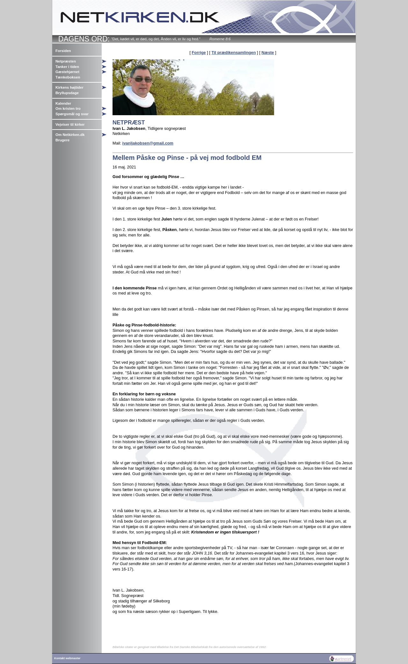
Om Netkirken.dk (70, 135)
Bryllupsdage (67, 93)
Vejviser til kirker (70, 124)
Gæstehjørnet (67, 72)
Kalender (63, 103)
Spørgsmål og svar (72, 114)
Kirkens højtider (69, 87)
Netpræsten (65, 61)
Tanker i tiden (67, 67)
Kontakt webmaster (67, 658)
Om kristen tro (68, 108)
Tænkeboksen (67, 77)
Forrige (199, 52)
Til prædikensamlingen (233, 52)
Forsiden (63, 51)
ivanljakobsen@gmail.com (147, 143)
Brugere (62, 140)
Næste (267, 52)
